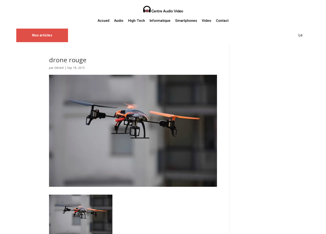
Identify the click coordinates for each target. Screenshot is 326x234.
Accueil (103, 20)
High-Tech (136, 20)
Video (206, 20)
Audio (118, 20)
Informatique (160, 20)
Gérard (59, 68)
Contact (222, 20)
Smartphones (186, 20)
